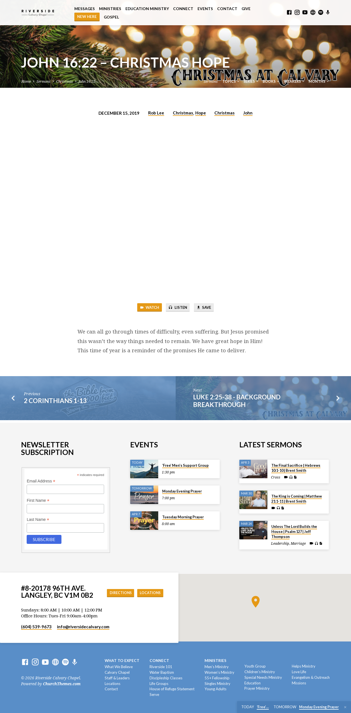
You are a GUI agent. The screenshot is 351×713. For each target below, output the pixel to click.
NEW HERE (87, 16)
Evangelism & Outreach (311, 677)
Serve (154, 694)
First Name (38, 499)
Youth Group (255, 666)
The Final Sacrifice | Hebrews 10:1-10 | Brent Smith (295, 466)
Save (206, 308)
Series (251, 81)
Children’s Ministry (259, 672)
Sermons (43, 81)
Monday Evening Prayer (182, 489)
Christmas (64, 81)
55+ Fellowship (217, 678)
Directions (148, 586)
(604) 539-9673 (36, 626)
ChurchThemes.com (62, 684)
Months (319, 81)
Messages (84, 8)
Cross (275, 476)
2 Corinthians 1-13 (55, 402)
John (248, 112)
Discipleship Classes (166, 678)
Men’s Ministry (217, 666)
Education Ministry (147, 8)
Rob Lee (156, 112)
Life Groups (159, 683)
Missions (299, 683)
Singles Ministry (217, 683)
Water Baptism (162, 672)
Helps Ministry (303, 666)
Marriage (298, 542)
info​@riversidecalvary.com (83, 626)
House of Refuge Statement (172, 689)
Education (252, 683)
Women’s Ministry (219, 672)
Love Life (299, 672)
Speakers (294, 81)
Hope (200, 112)
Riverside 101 (161, 666)
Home (26, 81)
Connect (183, 8)
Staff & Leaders (117, 678)
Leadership (280, 542)
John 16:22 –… (90, 81)
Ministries (110, 8)
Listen (178, 308)
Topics (231, 81)
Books (271, 81)
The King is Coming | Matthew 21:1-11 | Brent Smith (296, 497)
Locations (148, 597)
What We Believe (119, 666)
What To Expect (122, 660)
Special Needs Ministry (263, 677)
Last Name (38, 518)
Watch (146, 308)
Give (246, 8)
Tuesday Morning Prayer (183, 515)
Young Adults (215, 689)
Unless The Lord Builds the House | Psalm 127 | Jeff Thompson (294, 530)
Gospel (111, 17)
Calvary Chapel (117, 672)
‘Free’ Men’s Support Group (185, 464)
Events (205, 8)
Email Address (41, 479)
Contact (227, 8)
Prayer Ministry (257, 688)
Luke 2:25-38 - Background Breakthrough (237, 402)
